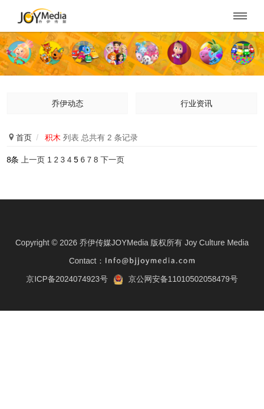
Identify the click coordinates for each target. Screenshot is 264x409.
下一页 (112, 159)
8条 (13, 159)
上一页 (33, 159)
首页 (24, 137)
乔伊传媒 (42, 16)
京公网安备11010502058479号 (183, 278)
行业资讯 (196, 103)
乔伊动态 (67, 103)
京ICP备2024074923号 (66, 278)
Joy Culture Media (217, 242)
